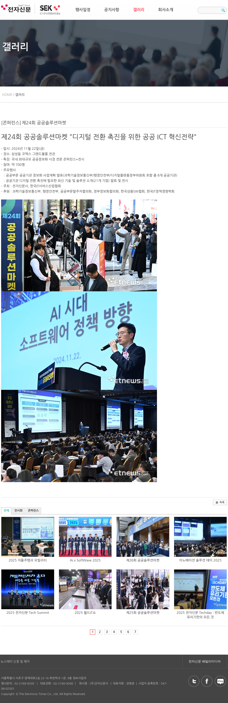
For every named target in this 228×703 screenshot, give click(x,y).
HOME (7, 94)
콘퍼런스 (33, 510)
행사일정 (82, 10)
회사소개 (165, 10)
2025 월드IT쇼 (85, 612)
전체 (6, 510)
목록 (220, 502)
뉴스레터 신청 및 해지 (15, 661)
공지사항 (111, 10)
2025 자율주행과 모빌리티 (27, 560)
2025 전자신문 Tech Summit (27, 612)
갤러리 (139, 10)
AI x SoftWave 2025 (85, 560)
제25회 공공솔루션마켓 (142, 612)
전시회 (18, 510)
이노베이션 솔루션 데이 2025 (200, 560)
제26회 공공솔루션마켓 (142, 560)
